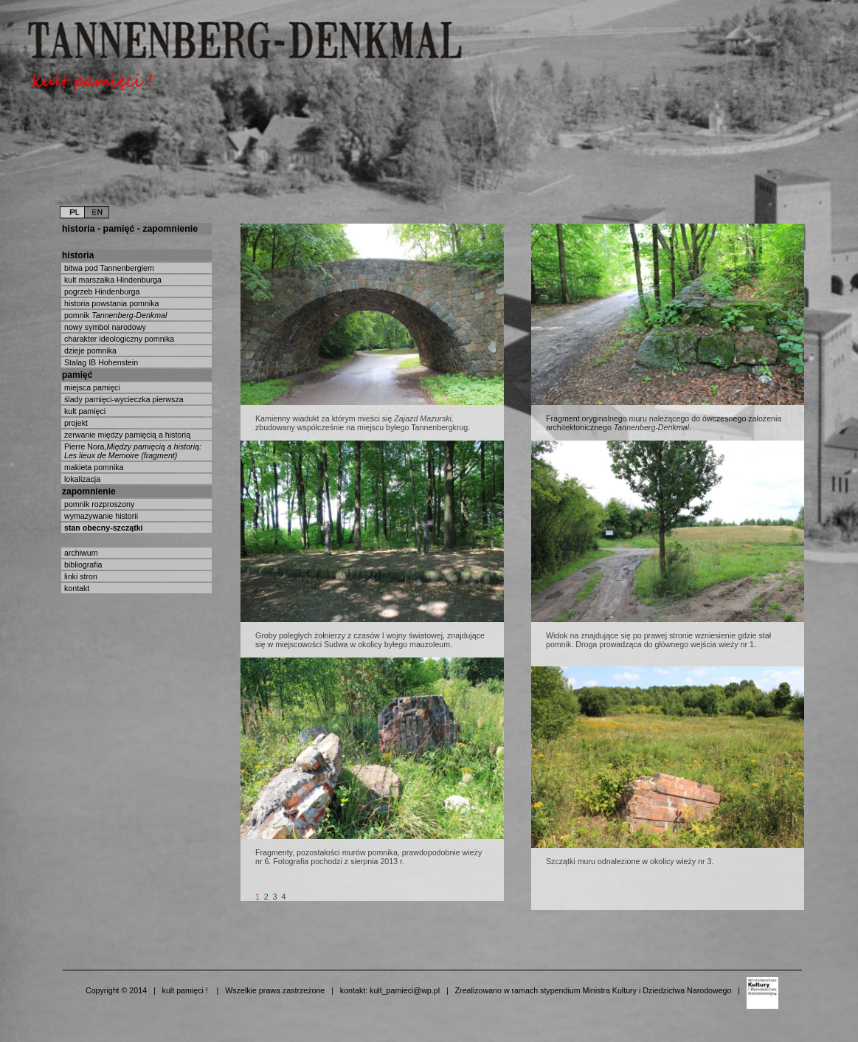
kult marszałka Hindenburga (112, 279)
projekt (75, 422)
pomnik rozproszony (98, 504)
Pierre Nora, (131, 451)
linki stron (79, 576)
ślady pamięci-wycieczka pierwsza (123, 399)
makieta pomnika (93, 467)
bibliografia (82, 564)
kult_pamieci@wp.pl (405, 990)
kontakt (75, 588)
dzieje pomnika (89, 350)
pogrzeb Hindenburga (100, 291)
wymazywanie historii (100, 515)
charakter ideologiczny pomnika (118, 338)
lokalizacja (81, 479)
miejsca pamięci (91, 387)
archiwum (80, 552)
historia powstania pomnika (110, 303)
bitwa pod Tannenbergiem (108, 267)
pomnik (114, 315)
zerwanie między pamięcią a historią (126, 434)
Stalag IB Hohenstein (100, 362)
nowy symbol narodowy (104, 326)
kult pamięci (83, 411)
